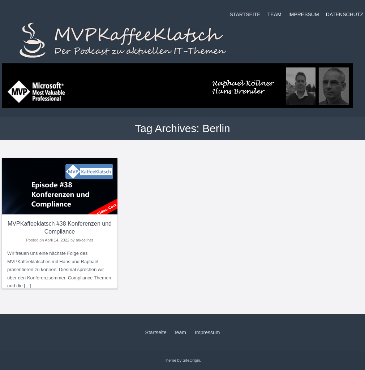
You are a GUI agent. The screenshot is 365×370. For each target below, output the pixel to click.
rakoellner (84, 240)
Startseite (245, 14)
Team (274, 14)
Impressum (303, 14)
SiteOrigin (191, 360)
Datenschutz (344, 14)
